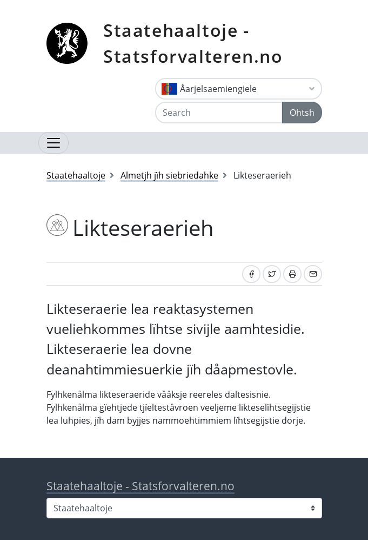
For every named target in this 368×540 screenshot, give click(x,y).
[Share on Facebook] (251, 274)
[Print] (292, 274)
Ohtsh (302, 112)
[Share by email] (313, 274)
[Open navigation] (53, 143)
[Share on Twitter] (272, 274)
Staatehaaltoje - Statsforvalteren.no (193, 43)
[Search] (219, 112)
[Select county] (184, 508)
